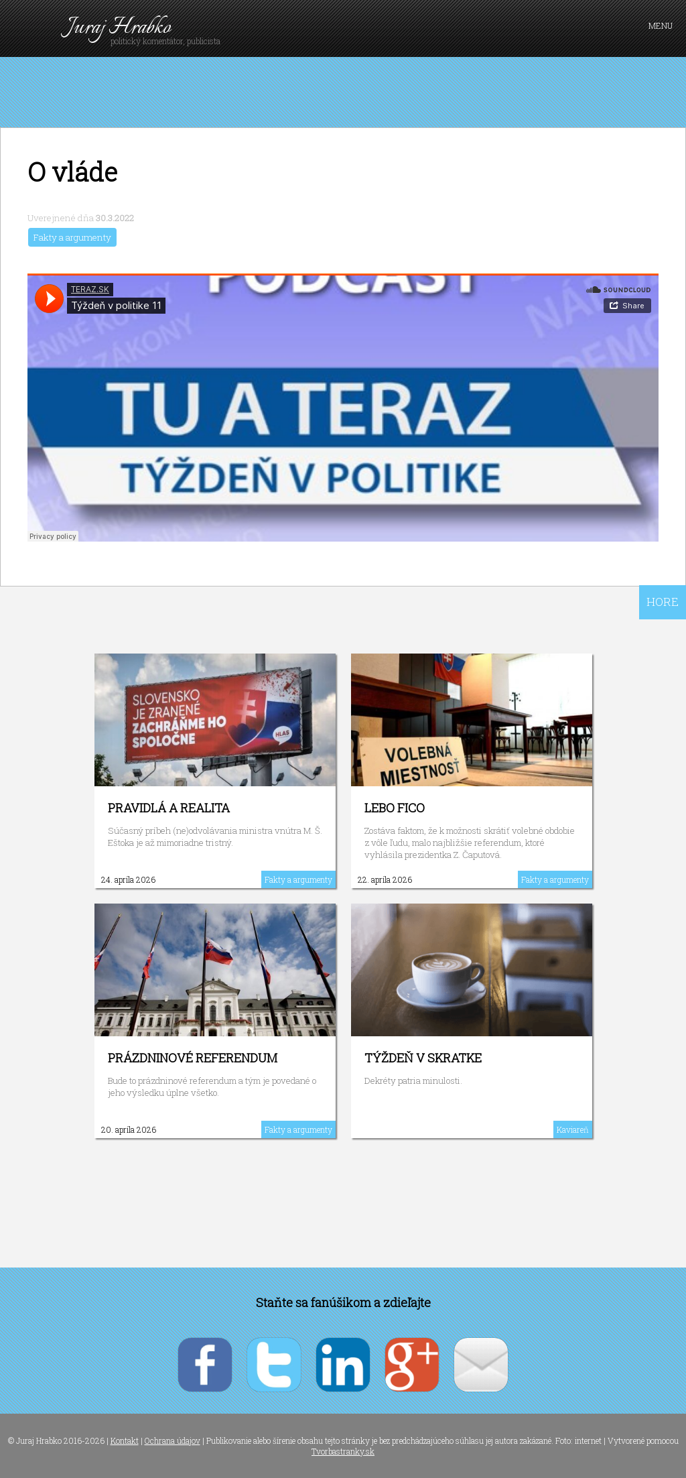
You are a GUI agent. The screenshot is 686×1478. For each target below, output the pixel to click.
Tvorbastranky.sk (343, 1451)
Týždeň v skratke (423, 1058)
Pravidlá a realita (169, 808)
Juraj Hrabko (119, 28)
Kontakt (125, 1440)
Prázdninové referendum (192, 1058)
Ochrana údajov (172, 1440)
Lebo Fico (394, 808)
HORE (662, 601)
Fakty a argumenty (72, 237)
